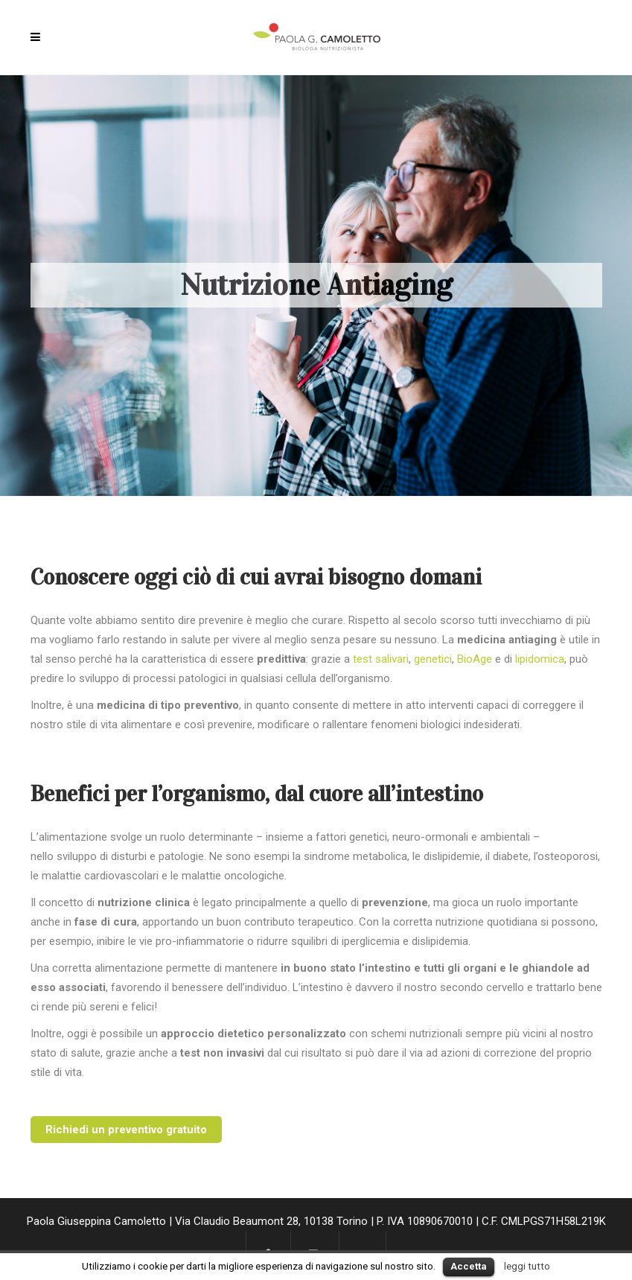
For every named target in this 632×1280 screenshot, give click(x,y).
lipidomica (539, 659)
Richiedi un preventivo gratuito (126, 1129)
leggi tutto (527, 1266)
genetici (433, 659)
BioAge (474, 659)
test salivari (381, 659)
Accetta (468, 1266)
